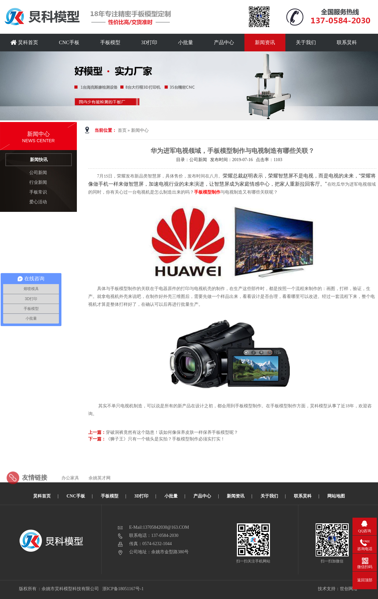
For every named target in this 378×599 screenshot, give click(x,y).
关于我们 (306, 42)
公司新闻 (38, 172)
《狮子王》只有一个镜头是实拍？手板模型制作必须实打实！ (165, 439)
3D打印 (149, 42)
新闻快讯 (39, 159)
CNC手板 (69, 42)
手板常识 (38, 192)
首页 (122, 130)
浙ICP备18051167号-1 (123, 588)
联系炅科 (347, 42)
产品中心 (224, 42)
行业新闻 (38, 182)
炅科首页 (24, 42)
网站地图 (336, 496)
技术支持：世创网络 (338, 588)
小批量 (185, 42)
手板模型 (110, 42)
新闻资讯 (265, 42)
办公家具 (70, 491)
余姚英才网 (100, 491)
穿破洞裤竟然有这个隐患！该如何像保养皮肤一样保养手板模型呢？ (172, 432)
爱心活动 (38, 202)
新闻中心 (140, 130)
